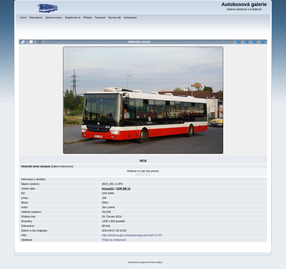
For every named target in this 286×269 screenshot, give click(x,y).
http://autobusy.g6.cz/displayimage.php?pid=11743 (132, 235)
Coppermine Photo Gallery (151, 262)
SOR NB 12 (123, 188)
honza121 (108, 188)
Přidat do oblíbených (114, 239)
